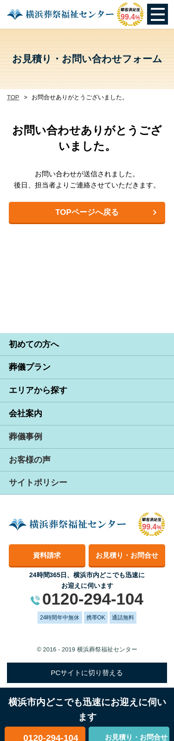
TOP (13, 97)
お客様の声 (30, 459)
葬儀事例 (25, 436)
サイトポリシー (38, 482)
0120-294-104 (92, 599)
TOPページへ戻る (87, 212)
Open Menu (157, 14)
